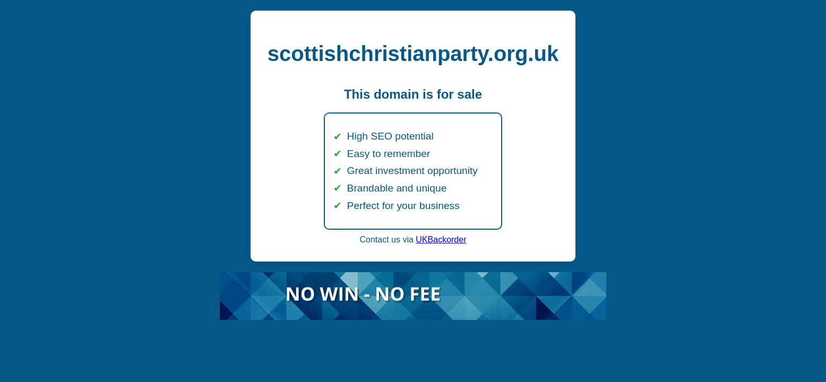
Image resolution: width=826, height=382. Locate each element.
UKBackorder (441, 239)
